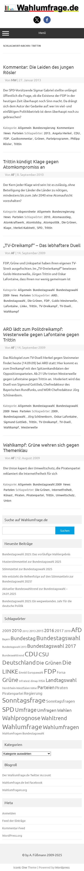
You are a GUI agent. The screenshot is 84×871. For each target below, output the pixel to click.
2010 (47, 217)
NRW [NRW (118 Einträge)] (33, 688)
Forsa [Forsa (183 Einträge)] (61, 672)
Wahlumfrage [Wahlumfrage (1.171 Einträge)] (22, 726)
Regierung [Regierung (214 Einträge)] (33, 693)
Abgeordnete (27, 211)
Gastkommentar (21, 138)
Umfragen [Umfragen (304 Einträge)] (46, 710)
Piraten (19, 495)
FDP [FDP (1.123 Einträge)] (50, 671)
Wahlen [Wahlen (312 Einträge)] (64, 710)
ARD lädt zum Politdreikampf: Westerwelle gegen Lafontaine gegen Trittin (41, 334)
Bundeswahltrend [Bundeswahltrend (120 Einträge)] (13, 655)
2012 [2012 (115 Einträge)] (25, 631)
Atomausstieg (61, 217)
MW (14, 80)
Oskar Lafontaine (65, 416)
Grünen (39, 138)
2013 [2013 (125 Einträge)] (32, 631)
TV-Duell (65, 306)
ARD (54, 295)
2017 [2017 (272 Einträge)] (59, 630)
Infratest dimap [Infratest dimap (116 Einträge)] (28, 681)
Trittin (18, 144)
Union (7, 500)
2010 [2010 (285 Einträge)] (17, 630)
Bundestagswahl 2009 (47, 484)
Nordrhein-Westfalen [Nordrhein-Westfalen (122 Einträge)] (16, 688)
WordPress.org (12, 835)
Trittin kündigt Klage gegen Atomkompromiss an (30, 164)
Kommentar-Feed (13, 828)
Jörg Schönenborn (40, 416)
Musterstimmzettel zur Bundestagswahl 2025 (31, 561)
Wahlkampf (11, 311)
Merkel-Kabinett (24, 227)
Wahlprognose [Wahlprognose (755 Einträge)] (21, 717)
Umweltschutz (65, 495)
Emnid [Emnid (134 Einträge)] (23, 672)
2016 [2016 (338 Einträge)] (49, 630)
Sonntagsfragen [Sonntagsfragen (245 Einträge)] (60, 701)
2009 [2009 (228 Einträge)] (6, 630)
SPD (39, 227)
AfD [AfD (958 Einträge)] (76, 629)
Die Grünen (69, 222)
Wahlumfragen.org (14, 790)
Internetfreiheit (62, 490)
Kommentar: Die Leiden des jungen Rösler (38, 69)
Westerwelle (29, 427)
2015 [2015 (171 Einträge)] (39, 630)
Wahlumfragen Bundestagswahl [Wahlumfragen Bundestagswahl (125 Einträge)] (23, 733)
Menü (42, 33)
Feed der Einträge (14, 820)
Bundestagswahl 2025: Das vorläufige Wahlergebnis (36, 554)
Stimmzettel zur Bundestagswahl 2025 (27, 569)
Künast (8, 495)
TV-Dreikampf (48, 306)
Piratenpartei (35, 495)
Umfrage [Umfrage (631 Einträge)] (26, 709)
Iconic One (20, 867)
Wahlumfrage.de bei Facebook (22, 782)
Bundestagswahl (44, 290)
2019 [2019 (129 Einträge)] (67, 631)
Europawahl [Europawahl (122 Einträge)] (35, 672)
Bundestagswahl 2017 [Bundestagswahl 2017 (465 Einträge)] (51, 646)
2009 (54, 411)
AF (13, 174)
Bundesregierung (44, 128)
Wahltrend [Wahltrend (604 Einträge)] (54, 718)
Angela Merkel (62, 133)
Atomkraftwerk (14, 222)
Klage (7, 227)
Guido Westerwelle (64, 300)
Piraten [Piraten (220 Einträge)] (61, 687)
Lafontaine (11, 306)
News (7, 133)
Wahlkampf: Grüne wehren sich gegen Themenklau (41, 447)
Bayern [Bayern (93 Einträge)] (6, 639)
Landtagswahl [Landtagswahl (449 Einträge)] (61, 680)
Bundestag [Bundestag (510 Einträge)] (23, 638)
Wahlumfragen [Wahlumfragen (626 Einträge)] (61, 727)
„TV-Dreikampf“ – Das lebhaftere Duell (41, 245)
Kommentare (65, 128)
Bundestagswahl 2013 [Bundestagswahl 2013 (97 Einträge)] (14, 646)
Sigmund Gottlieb (15, 422)
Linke (23, 306)
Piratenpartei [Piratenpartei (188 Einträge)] (12, 693)
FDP (6, 138)
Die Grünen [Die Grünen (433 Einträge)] (49, 663)
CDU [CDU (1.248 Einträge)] (31, 654)
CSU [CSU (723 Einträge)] (44, 654)
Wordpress (62, 867)
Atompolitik (51, 222)
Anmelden (9, 813)
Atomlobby (33, 222)
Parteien (17, 133)
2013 (47, 133)
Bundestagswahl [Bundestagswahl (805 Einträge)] (58, 638)
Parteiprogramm (57, 138)
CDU (77, 133)
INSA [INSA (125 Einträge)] (42, 681)
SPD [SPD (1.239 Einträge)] (8, 709)
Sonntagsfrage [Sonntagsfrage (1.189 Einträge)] (23, 700)
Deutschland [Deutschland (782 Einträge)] (19, 662)
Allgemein (24, 128)
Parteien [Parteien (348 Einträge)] (45, 687)
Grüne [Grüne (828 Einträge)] (10, 679)
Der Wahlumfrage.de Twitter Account (26, 775)
